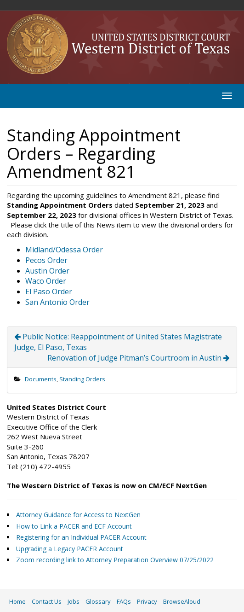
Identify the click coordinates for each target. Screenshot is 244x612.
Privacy (147, 601)
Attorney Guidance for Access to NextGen (78, 514)
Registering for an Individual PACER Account (81, 537)
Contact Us (47, 601)
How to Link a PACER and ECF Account (74, 526)
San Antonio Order (57, 302)
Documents (41, 379)
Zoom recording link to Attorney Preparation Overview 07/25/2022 (115, 559)
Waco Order (45, 281)
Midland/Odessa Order (64, 250)
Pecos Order (46, 260)
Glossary (98, 601)
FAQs (124, 601)
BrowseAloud (181, 601)
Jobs (73, 601)
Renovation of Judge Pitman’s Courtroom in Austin (138, 358)
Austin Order (47, 271)
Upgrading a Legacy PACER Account (69, 548)
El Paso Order (48, 291)
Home (17, 601)
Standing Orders (82, 379)
